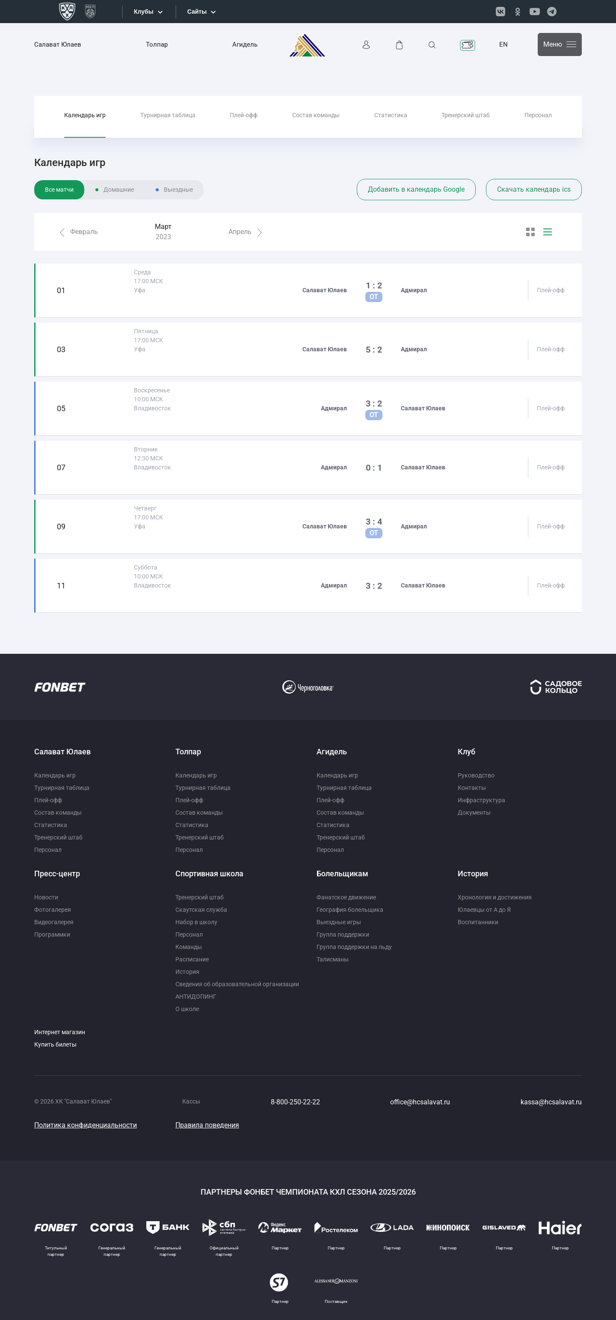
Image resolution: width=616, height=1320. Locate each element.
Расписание (192, 959)
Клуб (466, 751)
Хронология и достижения (495, 897)
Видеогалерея (54, 922)
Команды (188, 946)
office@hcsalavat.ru (420, 1102)
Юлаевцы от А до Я (484, 909)
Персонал (538, 115)
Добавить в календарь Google (416, 189)
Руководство (476, 775)
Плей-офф (244, 115)
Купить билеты (55, 1044)
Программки (52, 934)
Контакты (472, 787)
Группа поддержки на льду (354, 946)
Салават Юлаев (57, 44)
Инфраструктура (481, 800)
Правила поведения (207, 1125)
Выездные (178, 189)
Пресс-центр (57, 873)
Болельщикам (342, 873)
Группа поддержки (343, 934)
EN (503, 44)
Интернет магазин (59, 1032)
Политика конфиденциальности (85, 1125)
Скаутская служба (201, 909)
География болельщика (350, 909)
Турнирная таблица (167, 115)
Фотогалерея (52, 909)
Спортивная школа (209, 873)
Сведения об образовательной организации (237, 984)
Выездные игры (339, 922)
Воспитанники (478, 922)
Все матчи (59, 189)
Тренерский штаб (465, 115)
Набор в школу (196, 922)
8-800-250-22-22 (295, 1102)
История (187, 971)
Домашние (119, 189)
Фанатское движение (346, 897)
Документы (474, 812)
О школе (187, 1009)
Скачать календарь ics (534, 189)
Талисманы (333, 959)
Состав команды (316, 115)
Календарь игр (85, 115)
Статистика (390, 115)
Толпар (157, 44)
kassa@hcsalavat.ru (551, 1102)
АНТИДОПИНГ (195, 996)
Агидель (245, 44)
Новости (46, 897)
